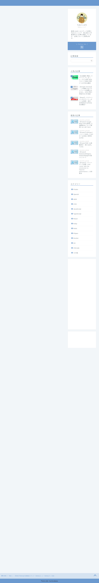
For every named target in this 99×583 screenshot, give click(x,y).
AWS (75, 199)
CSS (75, 204)
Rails (5, 11)
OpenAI (76, 194)
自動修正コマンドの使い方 (23, 153)
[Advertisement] (33, 79)
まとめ (16, 157)
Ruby (6, 447)
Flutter (75, 189)
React (75, 219)
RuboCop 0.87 (13, 409)
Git (74, 243)
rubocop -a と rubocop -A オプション (23, 231)
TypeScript (77, 214)
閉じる (55, 142)
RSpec (75, 233)
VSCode (76, 248)
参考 (15, 161)
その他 (75, 253)
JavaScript (77, 209)
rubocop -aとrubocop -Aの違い (25, 149)
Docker (76, 238)
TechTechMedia (49, 2)
